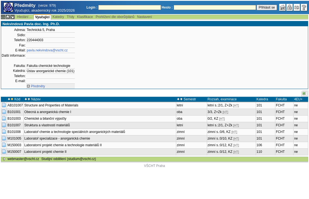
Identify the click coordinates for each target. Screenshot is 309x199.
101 (259, 105)
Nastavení (144, 17)
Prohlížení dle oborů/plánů (115, 17)
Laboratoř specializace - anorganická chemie (57, 138)
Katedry (58, 17)
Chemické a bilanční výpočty (45, 119)
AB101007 (15, 105)
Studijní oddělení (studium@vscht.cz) (68, 159)
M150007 (14, 152)
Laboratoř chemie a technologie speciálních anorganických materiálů (74, 132)
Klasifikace (85, 17)
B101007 (14, 125)
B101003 (14, 119)
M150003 (14, 145)
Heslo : (167, 7)
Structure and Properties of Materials (51, 105)
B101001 (14, 112)
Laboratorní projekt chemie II (45, 152)
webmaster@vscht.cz (23, 159)
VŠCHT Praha (154, 166)
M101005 (14, 138)
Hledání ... (24, 17)
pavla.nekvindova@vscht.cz (47, 50)
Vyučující (42, 17)
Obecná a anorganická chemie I (47, 112)
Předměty (38, 86)
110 (259, 152)
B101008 (14, 132)
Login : (91, 7)
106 (259, 145)
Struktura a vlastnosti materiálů (47, 125)
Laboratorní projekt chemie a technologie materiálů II (63, 145)
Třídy (70, 17)
